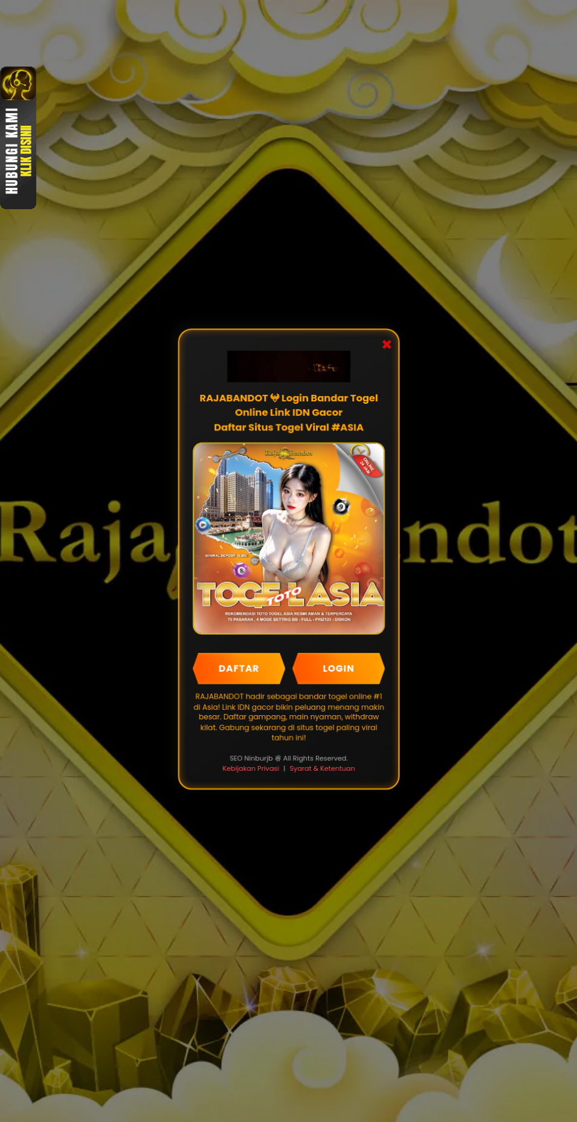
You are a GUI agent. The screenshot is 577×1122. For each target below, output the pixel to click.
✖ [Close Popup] (386, 346)
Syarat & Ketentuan (322, 768)
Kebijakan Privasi (250, 768)
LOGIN (338, 668)
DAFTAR (238, 668)
